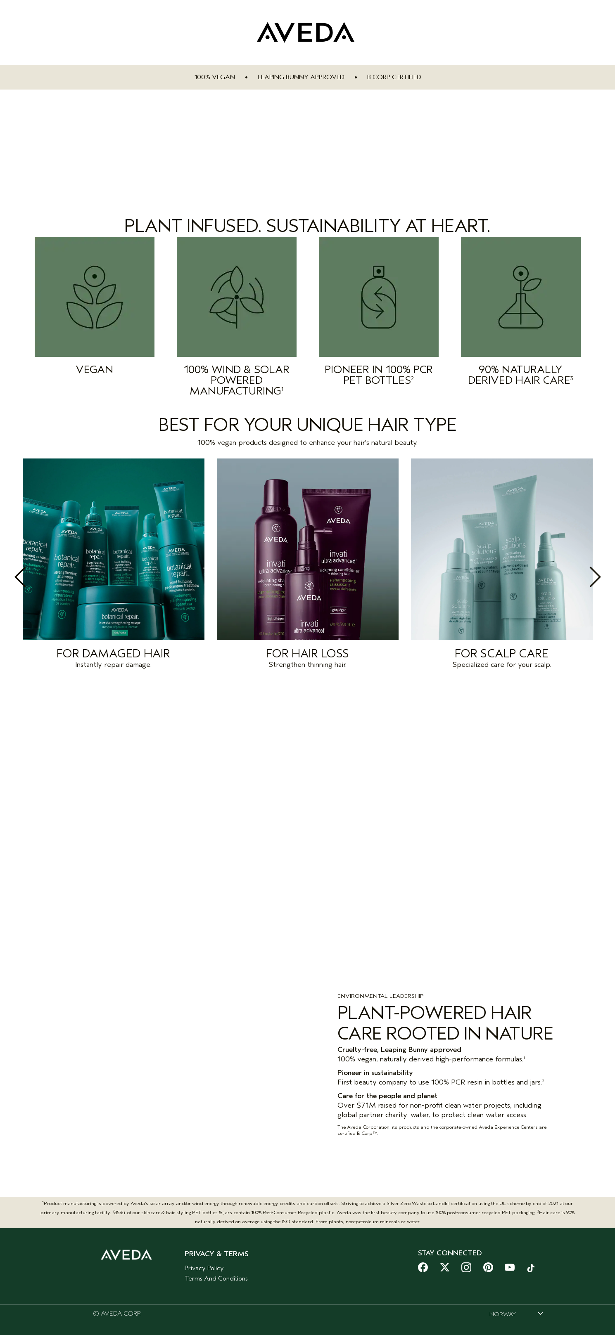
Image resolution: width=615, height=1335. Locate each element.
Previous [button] (38, 577)
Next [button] (577, 577)
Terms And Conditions (216, 1272)
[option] (114, 565)
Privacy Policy (204, 1261)
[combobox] (516, 1307)
